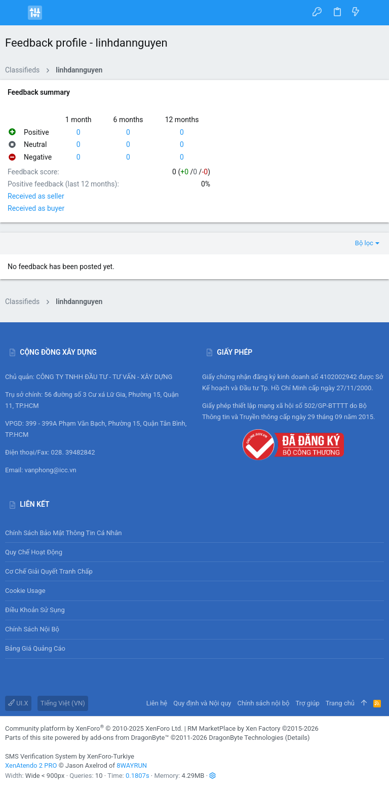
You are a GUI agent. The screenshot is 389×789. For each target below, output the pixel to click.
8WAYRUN (131, 765)
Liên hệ (157, 703)
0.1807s (137, 775)
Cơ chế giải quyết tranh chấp (49, 571)
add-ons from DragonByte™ (129, 737)
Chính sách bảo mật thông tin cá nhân (194, 532)
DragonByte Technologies (246, 737)
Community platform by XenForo (93, 728)
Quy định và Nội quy (202, 703)
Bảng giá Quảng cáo (35, 648)
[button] (15, 13)
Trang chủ (340, 703)
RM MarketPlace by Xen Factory (253, 728)
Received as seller (36, 196)
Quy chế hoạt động (194, 552)
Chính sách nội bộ (32, 629)
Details (297, 737)
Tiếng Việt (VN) (63, 703)
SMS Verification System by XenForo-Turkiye (69, 756)
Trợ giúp (308, 703)
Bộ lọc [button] (364, 243)
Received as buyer (36, 208)
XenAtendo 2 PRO (31, 765)
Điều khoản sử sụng (35, 610)
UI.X (18, 703)
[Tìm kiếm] (374, 13)
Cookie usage (25, 590)
